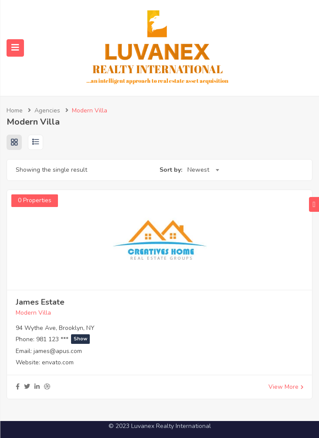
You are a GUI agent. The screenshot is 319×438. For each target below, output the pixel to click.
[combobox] (203, 170)
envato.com (58, 362)
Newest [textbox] (198, 170)
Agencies (47, 110)
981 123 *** (63, 339)
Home (15, 110)
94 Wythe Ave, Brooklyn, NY (55, 328)
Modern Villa (33, 313)
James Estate (40, 302)
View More (285, 387)
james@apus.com (58, 351)
